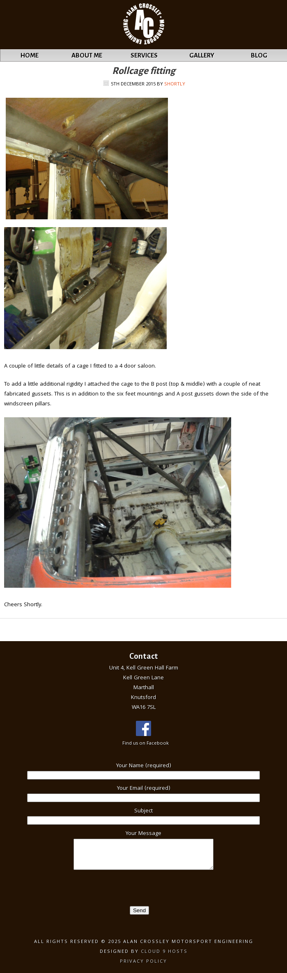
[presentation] (62, 890)
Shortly (174, 84)
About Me (86, 55)
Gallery (201, 55)
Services (144, 55)
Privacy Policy (143, 962)
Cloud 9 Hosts (164, 952)
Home (30, 55)
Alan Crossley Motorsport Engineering (21, 24)
